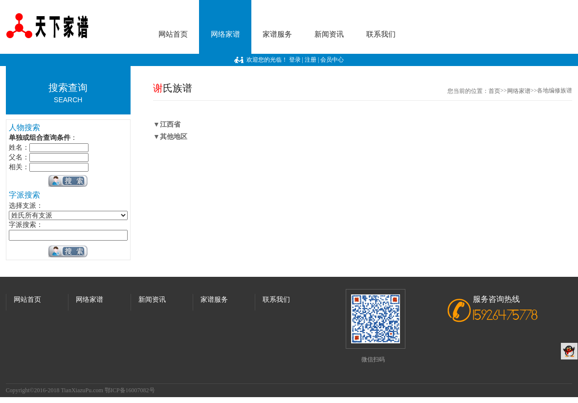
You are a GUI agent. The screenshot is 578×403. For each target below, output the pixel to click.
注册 (310, 59)
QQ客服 (569, 351)
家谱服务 (277, 34)
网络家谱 (225, 34)
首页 (494, 91)
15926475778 (505, 316)
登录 (295, 59)
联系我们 (381, 34)
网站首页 (173, 34)
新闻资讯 (329, 34)
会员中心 (332, 59)
